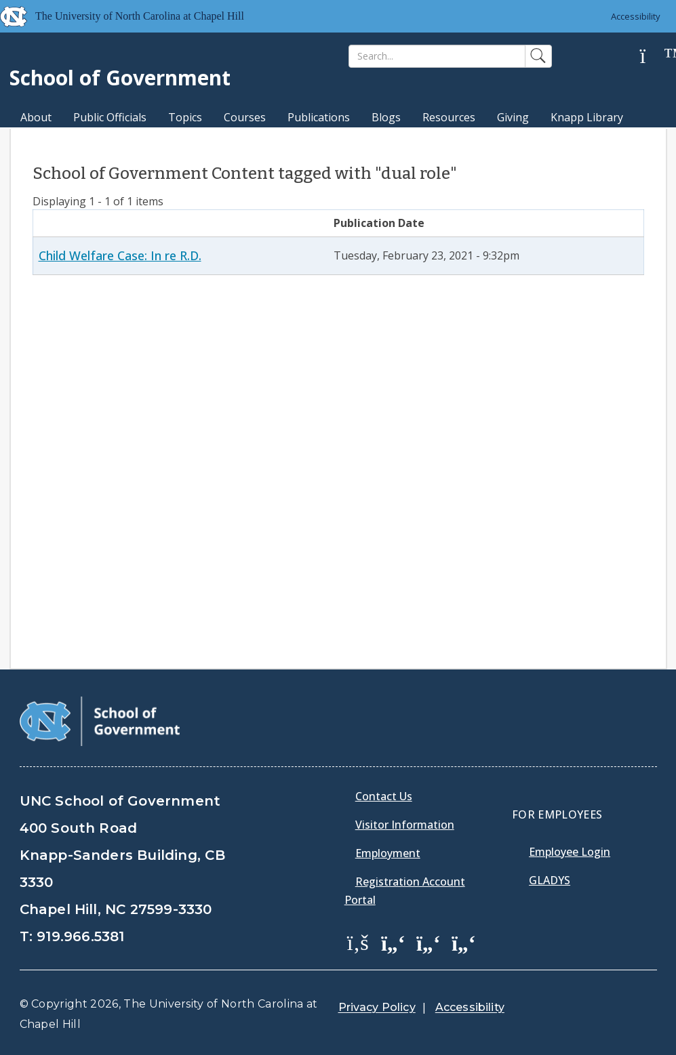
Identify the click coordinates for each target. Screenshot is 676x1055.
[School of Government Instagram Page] (463, 941)
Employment (387, 853)
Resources (448, 117)
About (36, 117)
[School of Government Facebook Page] (358, 941)
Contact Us (383, 796)
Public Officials (109, 117)
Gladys (549, 880)
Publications (318, 117)
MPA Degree (52, 140)
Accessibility (635, 16)
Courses (245, 117)
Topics (185, 117)
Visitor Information (404, 824)
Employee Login (569, 851)
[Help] (653, 56)
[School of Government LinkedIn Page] (428, 941)
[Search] (437, 56)
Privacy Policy (377, 1007)
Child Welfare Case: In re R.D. (120, 255)
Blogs (386, 117)
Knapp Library (587, 117)
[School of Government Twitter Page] (393, 941)
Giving (513, 117)
